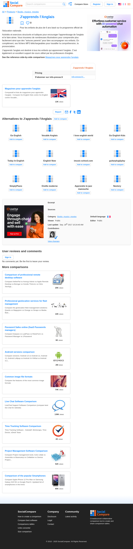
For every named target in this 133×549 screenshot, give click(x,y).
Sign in (110, 4)
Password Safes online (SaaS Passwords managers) (25, 328)
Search (64, 4)
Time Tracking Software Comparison (23, 426)
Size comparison (25, 532)
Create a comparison (70, 4)
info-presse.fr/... (78, 77)
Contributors (53, 228)
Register (97, 4)
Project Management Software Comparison (26, 451)
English (119, 4)
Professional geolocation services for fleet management (26, 302)
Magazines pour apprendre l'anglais (62, 57)
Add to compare (60, 119)
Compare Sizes (81, 4)
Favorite (22, 23)
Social (102, 513)
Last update (53, 225)
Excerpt (51, 203)
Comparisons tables (26, 524)
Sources (51, 209)
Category (52, 217)
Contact (51, 524)
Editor (93, 221)
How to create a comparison (29, 516)
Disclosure (52, 516)
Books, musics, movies (28, 12)
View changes (53, 241)
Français (124, 4)
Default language (98, 217)
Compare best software (27, 520)
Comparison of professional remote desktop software (22, 276)
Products (11, 12)
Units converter (24, 528)
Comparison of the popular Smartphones (25, 476)
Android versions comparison (20, 352)
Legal (50, 520)
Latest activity (71, 516)
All (3, 12)
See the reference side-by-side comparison (23, 57)
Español (129, 4)
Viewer (51, 221)
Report (58, 112)
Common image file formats (18, 377)
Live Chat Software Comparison (21, 401)
